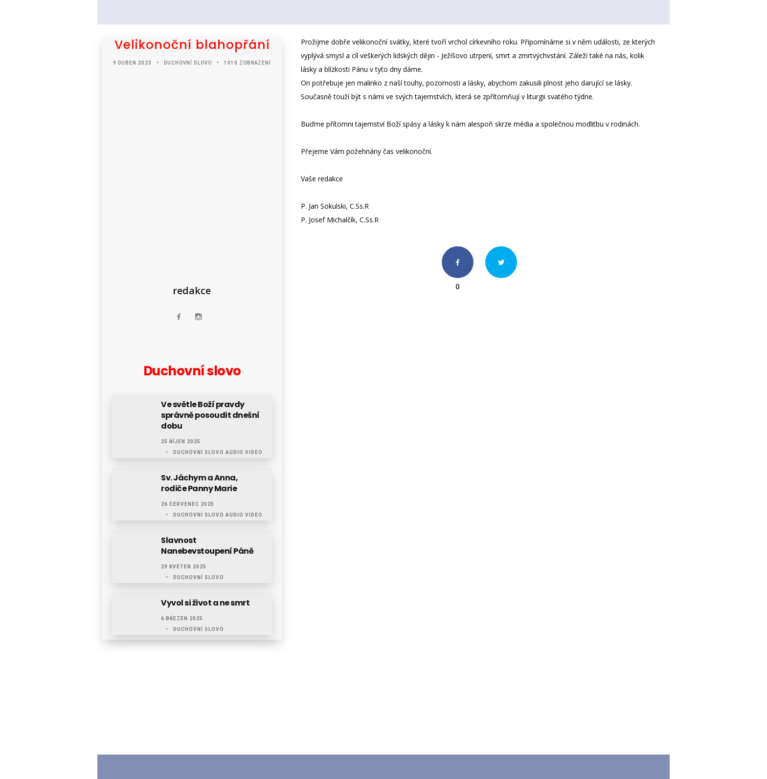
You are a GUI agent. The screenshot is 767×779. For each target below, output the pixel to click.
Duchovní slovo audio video (218, 452)
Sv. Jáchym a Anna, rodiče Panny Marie (199, 483)
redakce (192, 290)
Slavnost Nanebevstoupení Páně (207, 546)
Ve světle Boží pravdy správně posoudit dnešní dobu (210, 415)
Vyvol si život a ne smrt (205, 603)
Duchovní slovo (188, 62)
